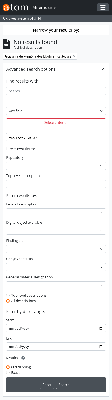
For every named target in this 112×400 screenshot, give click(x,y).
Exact (15, 372)
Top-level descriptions (29, 295)
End (9, 338)
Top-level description (23, 175)
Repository (15, 157)
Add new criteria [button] (22, 137)
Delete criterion (56, 122)
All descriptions (23, 301)
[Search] (56, 91)
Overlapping (21, 367)
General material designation (29, 277)
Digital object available (24, 222)
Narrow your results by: (56, 30)
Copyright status (19, 259)
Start (10, 320)
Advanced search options (31, 69)
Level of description (21, 204)
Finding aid (15, 240)
